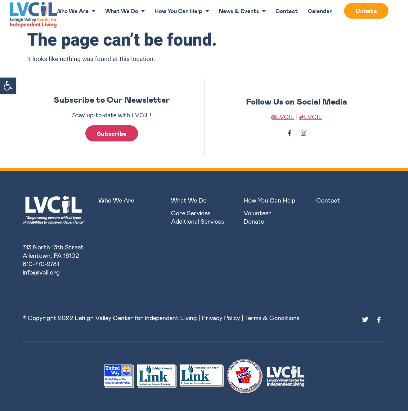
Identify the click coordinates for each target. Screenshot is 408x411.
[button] (8, 86)
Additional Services (197, 221)
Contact (287, 10)
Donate (366, 10)
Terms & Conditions (272, 317)
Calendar (320, 10)
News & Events (242, 11)
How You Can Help (182, 11)
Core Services (190, 213)
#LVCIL (310, 116)
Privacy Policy (221, 317)
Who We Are (75, 11)
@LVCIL (282, 116)
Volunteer (257, 213)
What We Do (125, 11)
